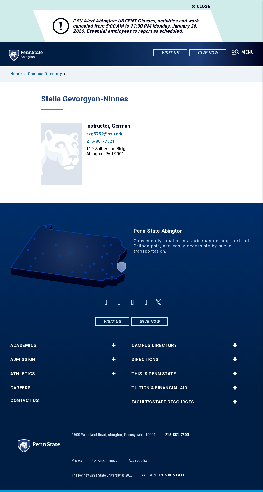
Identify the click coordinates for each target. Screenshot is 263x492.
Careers (20, 387)
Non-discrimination (105, 460)
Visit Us (170, 52)
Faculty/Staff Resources (163, 402)
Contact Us (24, 400)
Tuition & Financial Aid (159, 387)
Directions (145, 359)
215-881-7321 (100, 141)
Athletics (22, 373)
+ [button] (114, 345)
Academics (23, 345)
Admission (22, 359)
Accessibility (138, 460)
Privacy (77, 460)
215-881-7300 (177, 434)
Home (16, 73)
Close (200, 6)
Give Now (207, 52)
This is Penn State (154, 373)
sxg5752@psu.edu (104, 133)
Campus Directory (45, 73)
